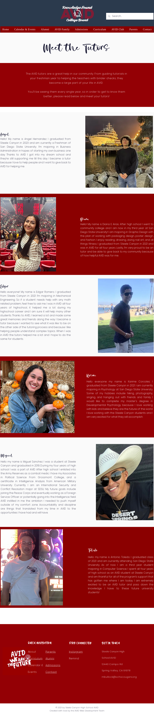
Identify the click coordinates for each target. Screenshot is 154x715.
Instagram (76, 652)
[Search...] (129, 16)
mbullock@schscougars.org (119, 676)
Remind (74, 658)
